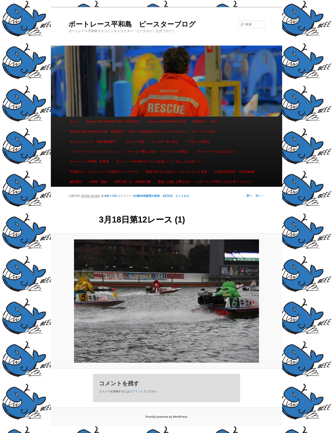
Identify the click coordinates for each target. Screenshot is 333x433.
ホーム (74, 121)
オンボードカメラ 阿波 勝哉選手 (94, 141)
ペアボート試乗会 (197, 141)
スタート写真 (135, 141)
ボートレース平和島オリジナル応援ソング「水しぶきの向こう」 (159, 161)
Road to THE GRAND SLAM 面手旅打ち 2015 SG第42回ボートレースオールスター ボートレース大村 (142, 131)
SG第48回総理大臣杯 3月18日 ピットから (161, 196)
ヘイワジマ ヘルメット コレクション (94, 151)
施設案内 (76, 181)
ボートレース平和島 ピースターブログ (132, 24)
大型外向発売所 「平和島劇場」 (235, 171)
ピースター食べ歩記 (164, 141)
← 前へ (247, 195)
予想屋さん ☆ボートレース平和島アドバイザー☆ (104, 171)
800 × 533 (111, 196)
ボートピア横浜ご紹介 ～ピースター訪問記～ (158, 151)
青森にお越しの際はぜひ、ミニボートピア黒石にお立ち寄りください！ (206, 181)
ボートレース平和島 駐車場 (89, 161)
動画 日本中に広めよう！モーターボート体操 (176, 171)
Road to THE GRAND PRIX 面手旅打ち (113, 121)
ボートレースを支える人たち (216, 151)
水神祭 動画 (98, 181)
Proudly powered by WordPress (166, 416)
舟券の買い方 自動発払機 (132, 181)
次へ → (260, 195)
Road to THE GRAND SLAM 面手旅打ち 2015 (182, 121)
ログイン (135, 391)
